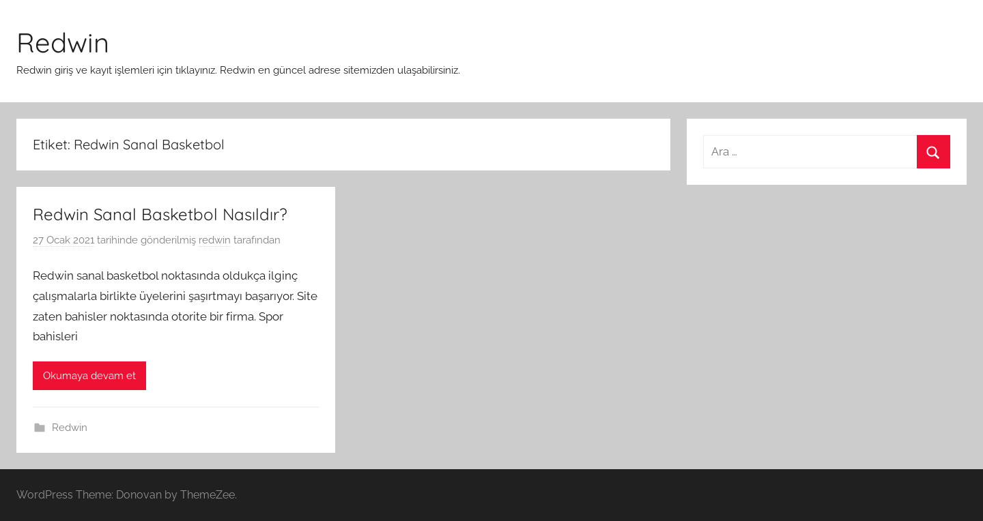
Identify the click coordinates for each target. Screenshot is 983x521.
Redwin (62, 42)
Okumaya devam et (89, 376)
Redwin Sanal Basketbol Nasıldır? (160, 214)
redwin (215, 240)
